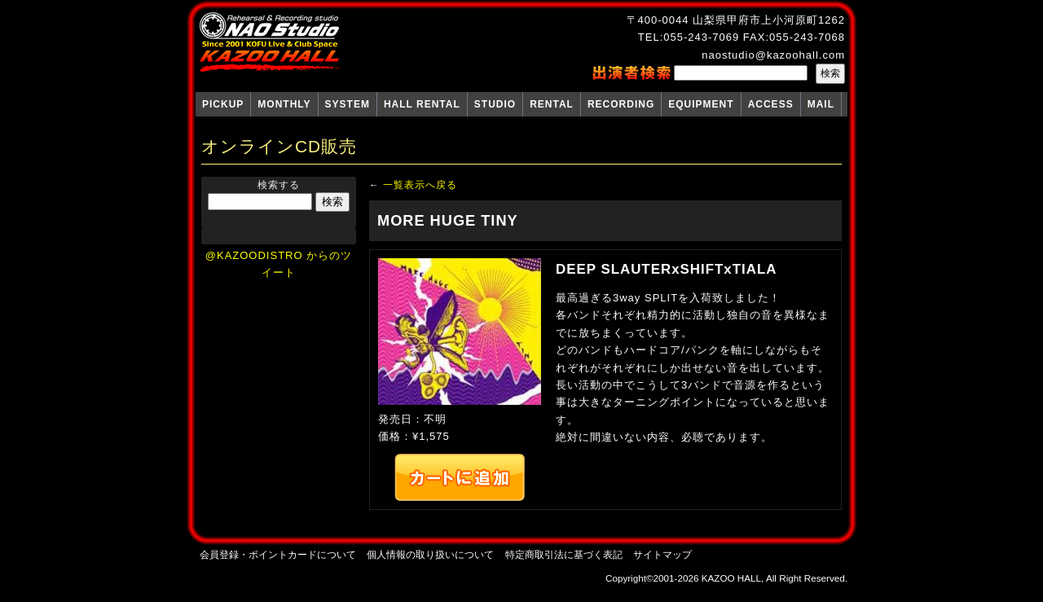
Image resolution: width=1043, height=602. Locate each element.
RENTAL (552, 104)
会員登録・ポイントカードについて (278, 554)
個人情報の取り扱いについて (430, 554)
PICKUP (223, 104)
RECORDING (621, 104)
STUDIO (495, 104)
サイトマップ (662, 554)
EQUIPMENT (700, 104)
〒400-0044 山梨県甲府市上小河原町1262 (736, 20)
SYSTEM (347, 104)
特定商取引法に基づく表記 (564, 554)
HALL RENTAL (422, 104)
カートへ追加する (459, 477)
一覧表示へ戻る (420, 184)
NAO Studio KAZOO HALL (269, 42)
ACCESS (771, 104)
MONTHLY (283, 104)
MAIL (821, 104)
